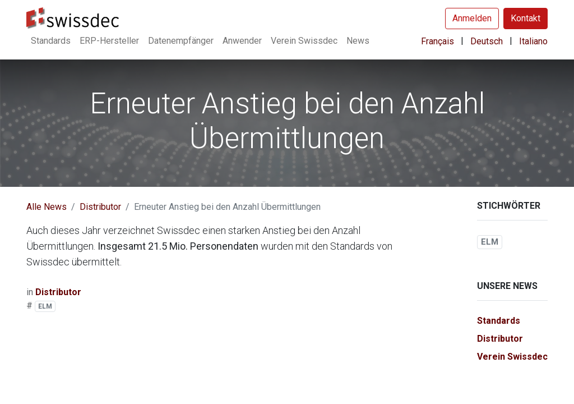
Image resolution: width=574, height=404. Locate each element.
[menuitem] (50, 41)
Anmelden (472, 18)
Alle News (46, 206)
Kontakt (525, 18)
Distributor (100, 206)
